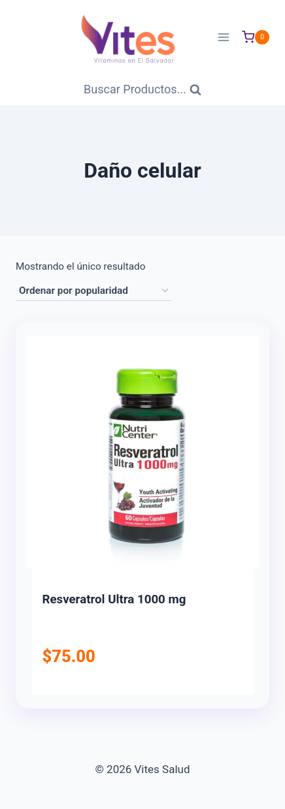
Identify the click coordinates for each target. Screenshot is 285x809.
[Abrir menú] (223, 37)
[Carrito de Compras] (255, 37)
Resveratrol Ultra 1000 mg (114, 599)
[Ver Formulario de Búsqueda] (142, 89)
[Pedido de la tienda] (93, 291)
